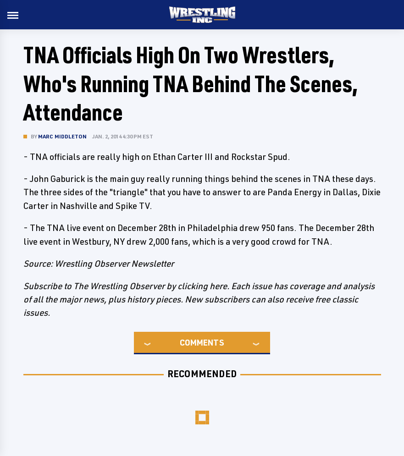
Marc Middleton (62, 136)
